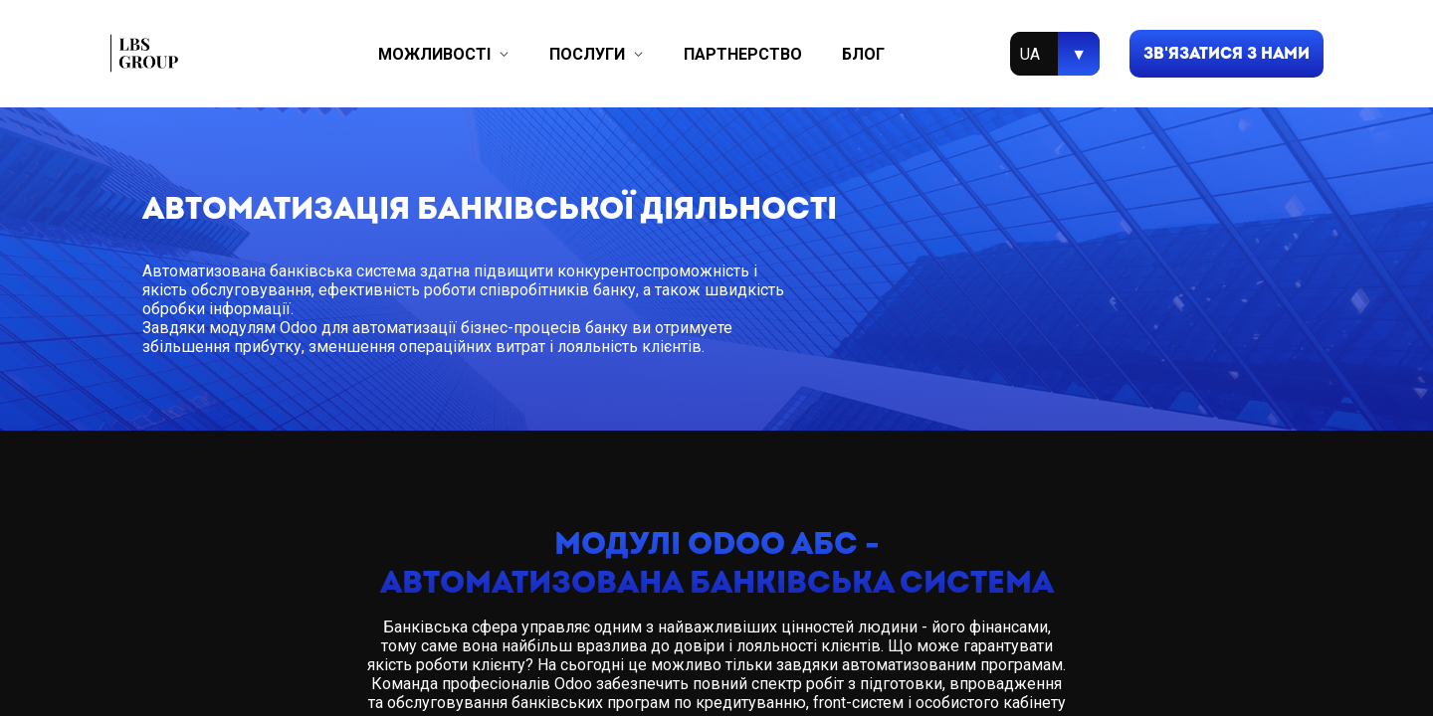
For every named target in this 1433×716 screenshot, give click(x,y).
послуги (587, 54)
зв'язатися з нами (1226, 54)
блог (863, 54)
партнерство (743, 54)
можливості (434, 54)
